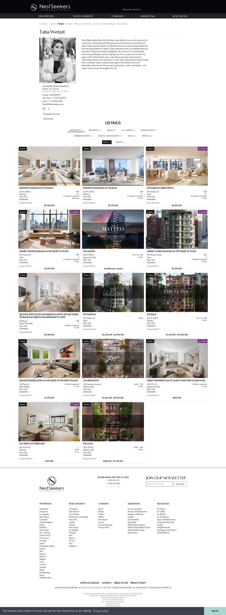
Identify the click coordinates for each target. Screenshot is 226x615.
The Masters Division (51, 114)
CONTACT (106, 582)
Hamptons (44, 511)
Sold (132, 136)
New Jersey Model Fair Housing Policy (113, 602)
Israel (42, 562)
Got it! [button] (215, 611)
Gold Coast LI (45, 535)
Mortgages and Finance (166, 530)
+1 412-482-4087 (55, 101)
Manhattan (76, 130)
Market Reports (163, 533)
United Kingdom (46, 522)
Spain (42, 543)
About (53, 23)
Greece (43, 556)
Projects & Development (137, 511)
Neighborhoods (163, 527)
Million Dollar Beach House (139, 527)
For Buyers (161, 509)
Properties (46, 16)
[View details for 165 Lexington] (113, 369)
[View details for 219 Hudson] (113, 305)
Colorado (43, 519)
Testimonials (48, 118)
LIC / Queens (128, 130)
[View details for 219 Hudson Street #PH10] (177, 177)
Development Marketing (78, 517)
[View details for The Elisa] (177, 305)
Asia (71, 543)
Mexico (111, 130)
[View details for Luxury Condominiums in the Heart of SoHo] (49, 240)
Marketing (148, 16)
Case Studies (74, 514)
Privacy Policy (122, 23)
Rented (147, 136)
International (74, 511)
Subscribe (180, 484)
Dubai (42, 570)
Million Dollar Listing (136, 530)
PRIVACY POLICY (138, 582)
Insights (131, 517)
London (72, 522)
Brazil (42, 575)
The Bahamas (45, 572)
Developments (83, 16)
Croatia (43, 564)
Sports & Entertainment (166, 519)
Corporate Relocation (166, 522)
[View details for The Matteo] (113, 240)
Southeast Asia (45, 577)
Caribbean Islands (83, 136)
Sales (106, 142)
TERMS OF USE (121, 582)
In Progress (73, 509)
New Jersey (44, 530)
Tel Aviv (72, 540)
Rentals (120, 142)
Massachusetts (149, 130)
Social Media (133, 519)
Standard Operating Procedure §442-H (113, 598)
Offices (77, 23)
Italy (41, 551)
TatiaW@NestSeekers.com (53, 104)
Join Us (96, 23)
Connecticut (44, 538)
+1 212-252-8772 (59, 98)
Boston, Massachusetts (110, 136)
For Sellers (161, 511)
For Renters (161, 514)
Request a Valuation (136, 514)
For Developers (163, 517)
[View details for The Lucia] (113, 433)
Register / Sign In (131, 9)
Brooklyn (95, 130)
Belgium (43, 559)
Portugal (43, 540)
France (42, 548)
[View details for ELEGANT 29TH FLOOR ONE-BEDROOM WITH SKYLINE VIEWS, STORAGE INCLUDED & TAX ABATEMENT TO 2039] (49, 305)
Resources (180, 16)
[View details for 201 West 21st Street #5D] (49, 433)
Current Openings (108, 23)
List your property (135, 509)
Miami (42, 525)
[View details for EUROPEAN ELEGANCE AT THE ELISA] (49, 177)
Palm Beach (44, 517)
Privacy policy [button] (101, 611)
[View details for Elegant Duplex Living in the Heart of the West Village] (49, 369)
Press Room (86, 23)
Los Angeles (44, 514)
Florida (72, 525)
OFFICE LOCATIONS (89, 582)
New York (73, 519)
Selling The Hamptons (136, 525)
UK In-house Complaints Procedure (113, 600)
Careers (69, 23)
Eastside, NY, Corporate (50, 89)
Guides (160, 525)
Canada (43, 567)
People (61, 23)
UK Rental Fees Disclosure (113, 606)
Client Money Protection (113, 604)
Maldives (72, 546)
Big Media (132, 522)
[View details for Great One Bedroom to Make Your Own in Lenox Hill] (177, 369)
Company (118, 16)
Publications (132, 533)
